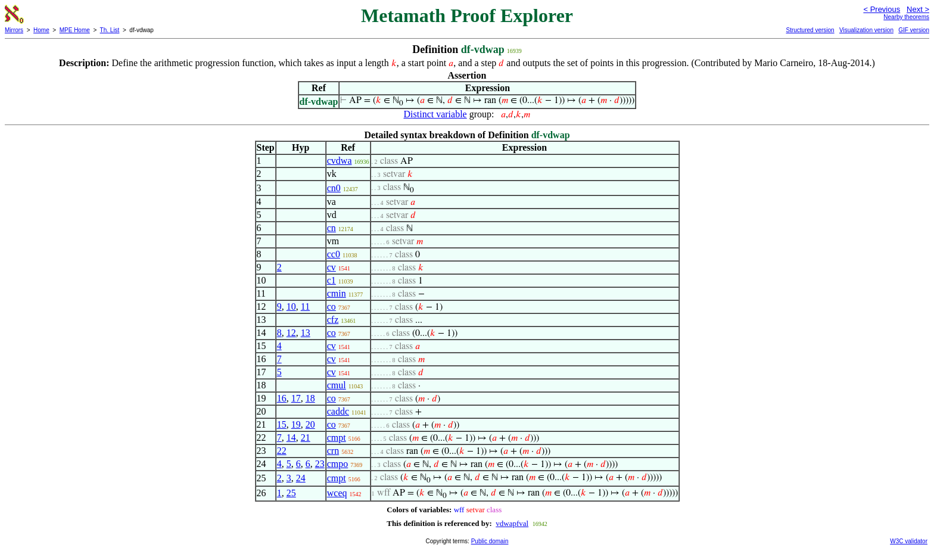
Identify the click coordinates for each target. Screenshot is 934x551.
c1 (331, 280)
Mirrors (14, 30)
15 (282, 424)
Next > (918, 9)
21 (305, 437)
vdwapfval (512, 523)
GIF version (913, 30)
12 (291, 333)
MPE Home (75, 30)
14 (291, 437)
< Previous (881, 9)
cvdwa (339, 160)
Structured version (810, 30)
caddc (338, 411)
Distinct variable (435, 114)
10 (291, 306)
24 (301, 478)
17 (296, 398)
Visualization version (866, 30)
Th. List (110, 30)
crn (333, 451)
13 (305, 333)
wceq (337, 493)
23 (320, 464)
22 (282, 451)
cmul (336, 385)
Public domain (490, 541)
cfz (333, 320)
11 (305, 306)
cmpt (336, 437)
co (331, 306)
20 (310, 424)
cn (331, 228)
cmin (336, 293)
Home (41, 30)
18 (310, 398)
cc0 (333, 254)
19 (296, 424)
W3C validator (908, 541)
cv (331, 267)
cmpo (337, 464)
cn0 (334, 188)
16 (282, 398)
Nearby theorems (906, 17)
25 (291, 493)
